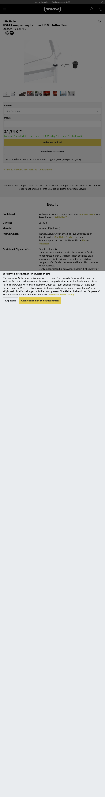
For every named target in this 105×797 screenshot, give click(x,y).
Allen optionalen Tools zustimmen (40, 300)
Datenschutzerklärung (61, 294)
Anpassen (10, 300)
